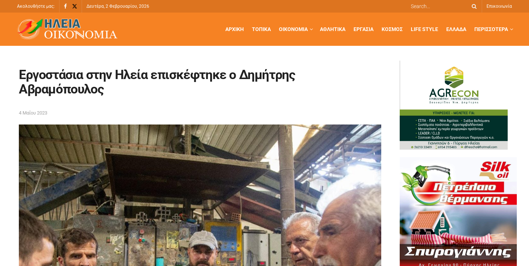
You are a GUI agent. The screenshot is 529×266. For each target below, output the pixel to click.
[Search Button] (473, 6)
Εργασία (363, 29)
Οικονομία (293, 29)
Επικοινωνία (499, 6)
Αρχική (234, 29)
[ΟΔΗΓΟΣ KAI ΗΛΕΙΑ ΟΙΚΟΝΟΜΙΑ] (455, 105)
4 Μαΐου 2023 (33, 113)
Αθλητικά (332, 29)
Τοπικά (261, 29)
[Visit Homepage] (67, 29)
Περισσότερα (491, 29)
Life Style (424, 29)
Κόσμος (392, 29)
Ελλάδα (456, 29)
